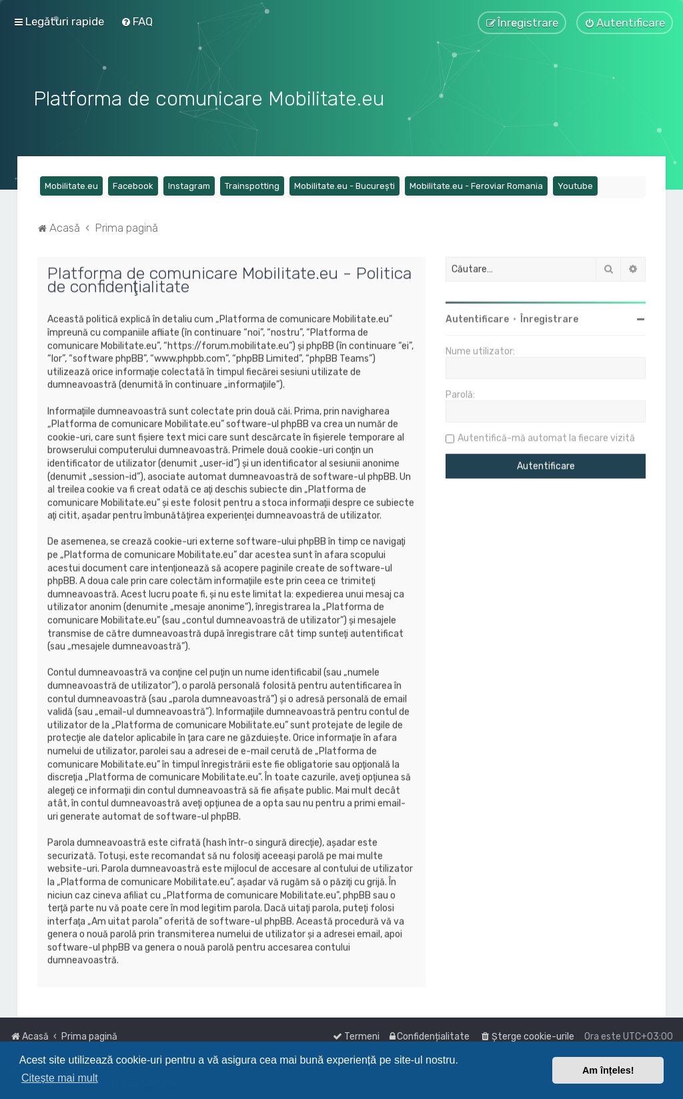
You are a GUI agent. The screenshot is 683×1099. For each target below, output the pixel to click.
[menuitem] (136, 21)
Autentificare (477, 318)
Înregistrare (549, 318)
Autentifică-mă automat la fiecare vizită (546, 437)
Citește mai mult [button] (59, 1078)
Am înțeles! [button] (608, 1070)
